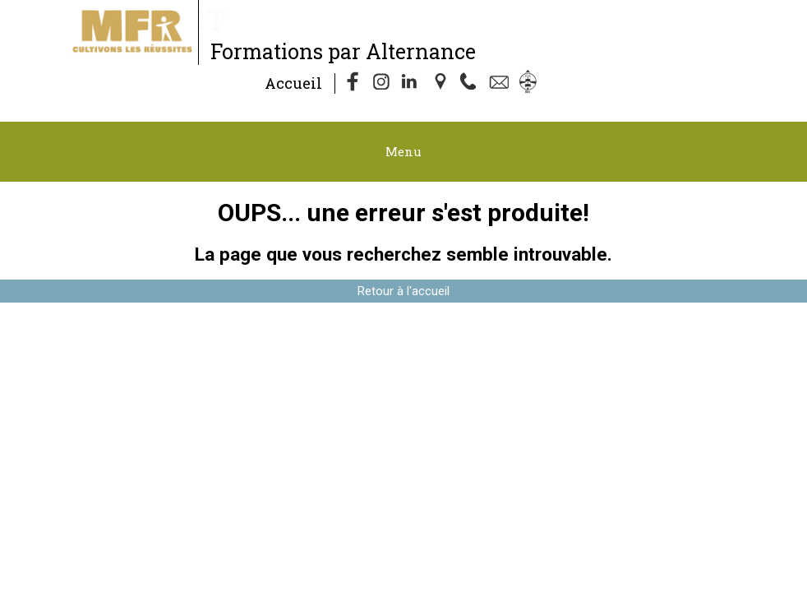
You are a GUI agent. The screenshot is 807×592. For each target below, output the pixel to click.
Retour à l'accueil (403, 291)
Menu (403, 151)
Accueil (293, 83)
